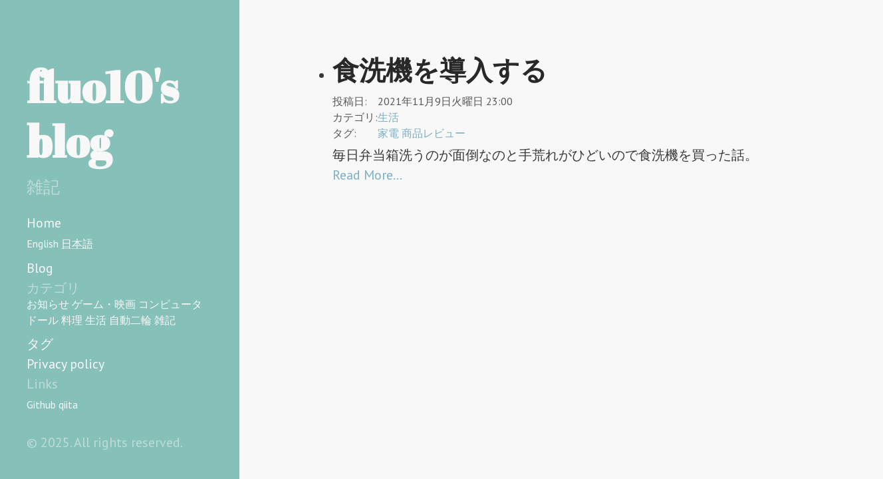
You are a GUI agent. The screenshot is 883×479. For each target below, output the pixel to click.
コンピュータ (170, 304)
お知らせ (48, 304)
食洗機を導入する (439, 70)
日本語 (77, 243)
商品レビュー (433, 133)
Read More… (367, 175)
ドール (43, 320)
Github (41, 404)
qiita (68, 404)
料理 (71, 320)
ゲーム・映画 (104, 304)
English (43, 243)
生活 (95, 320)
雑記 (165, 320)
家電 (388, 133)
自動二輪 (130, 320)
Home (44, 223)
